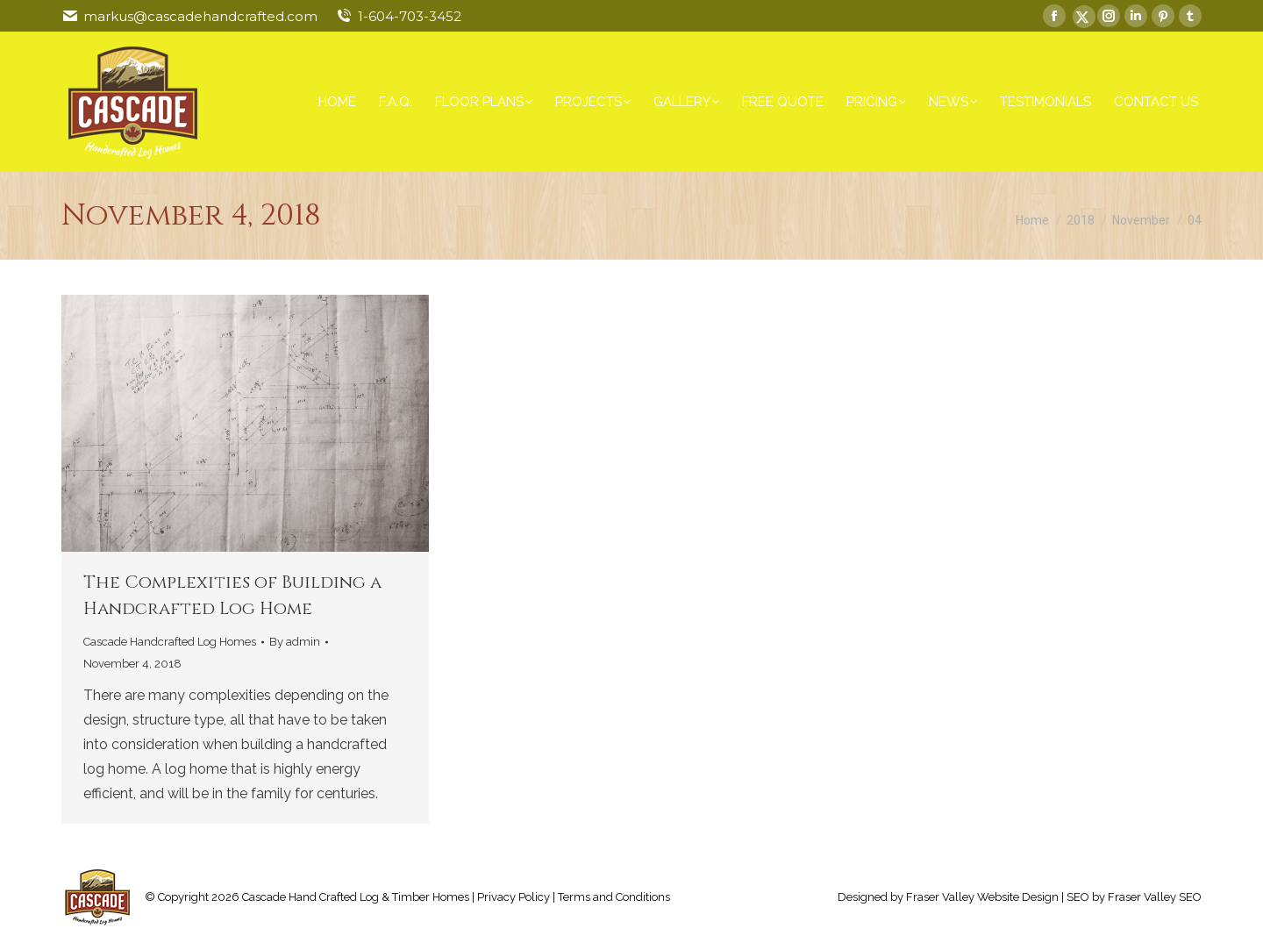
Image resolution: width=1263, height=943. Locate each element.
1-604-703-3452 (409, 16)
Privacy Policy (513, 897)
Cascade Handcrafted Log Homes (169, 641)
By (294, 641)
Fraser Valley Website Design (982, 897)
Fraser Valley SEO (1155, 897)
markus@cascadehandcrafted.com (200, 16)
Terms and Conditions (614, 897)
